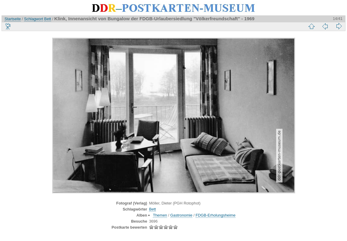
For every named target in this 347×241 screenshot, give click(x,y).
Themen (160, 215)
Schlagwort (33, 19)
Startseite (13, 19)
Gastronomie (181, 215)
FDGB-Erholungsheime (215, 215)
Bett (47, 19)
